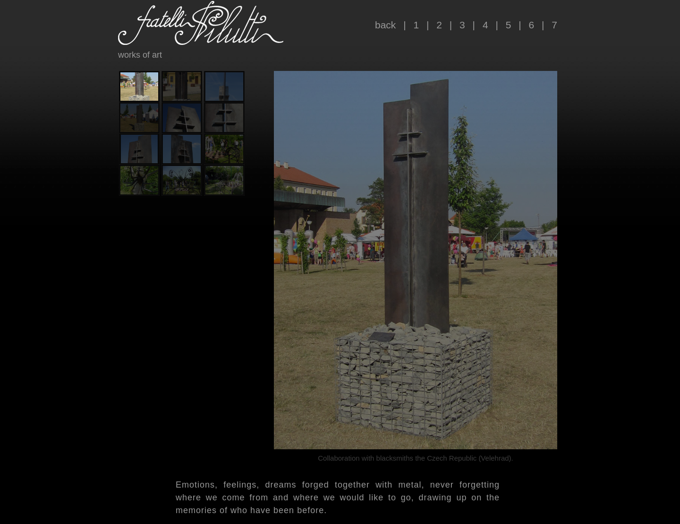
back (385, 24)
